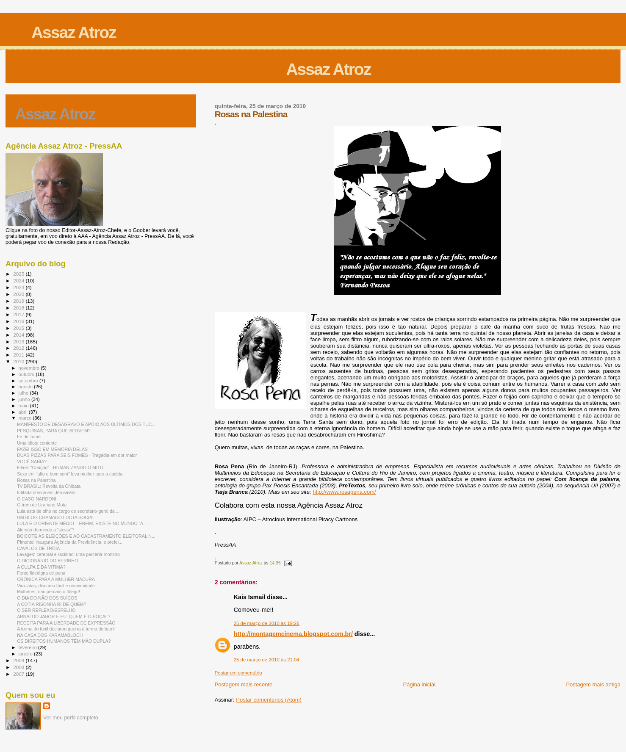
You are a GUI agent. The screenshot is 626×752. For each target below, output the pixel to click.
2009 (19, 660)
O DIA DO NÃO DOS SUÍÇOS (47, 597)
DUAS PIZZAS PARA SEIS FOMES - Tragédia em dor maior (77, 455)
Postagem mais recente (244, 684)
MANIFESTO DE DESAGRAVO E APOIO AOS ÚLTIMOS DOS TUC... (86, 424)
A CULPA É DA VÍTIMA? (41, 567)
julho (24, 392)
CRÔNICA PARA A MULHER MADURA (56, 579)
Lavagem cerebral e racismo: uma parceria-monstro (68, 554)
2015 (19, 328)
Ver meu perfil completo (70, 718)
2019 (19, 301)
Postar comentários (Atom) (269, 700)
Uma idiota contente (37, 442)
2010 (19, 361)
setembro (29, 380)
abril (24, 412)
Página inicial (419, 684)
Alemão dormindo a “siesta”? (45, 529)
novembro (30, 367)
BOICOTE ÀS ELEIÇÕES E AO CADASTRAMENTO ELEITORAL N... (86, 536)
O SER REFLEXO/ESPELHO (46, 610)
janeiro (26, 653)
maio (24, 405)
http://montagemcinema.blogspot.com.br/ (293, 633)
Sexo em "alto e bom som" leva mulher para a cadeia (69, 473)
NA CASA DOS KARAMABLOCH (50, 635)
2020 (19, 294)
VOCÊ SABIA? (32, 461)
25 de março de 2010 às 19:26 (266, 623)
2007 (19, 674)
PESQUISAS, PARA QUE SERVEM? (54, 430)
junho (25, 399)
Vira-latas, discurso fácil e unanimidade (56, 585)
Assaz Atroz (73, 32)
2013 (19, 341)
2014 (19, 334)
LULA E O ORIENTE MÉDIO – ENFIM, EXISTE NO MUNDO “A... (82, 523)
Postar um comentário (238, 672)
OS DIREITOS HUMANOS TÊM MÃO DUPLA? (64, 641)
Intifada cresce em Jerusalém (46, 492)
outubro (27, 374)
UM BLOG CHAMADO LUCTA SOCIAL (56, 517)
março (26, 417)
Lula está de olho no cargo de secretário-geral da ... (68, 511)
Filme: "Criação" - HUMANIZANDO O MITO (60, 467)
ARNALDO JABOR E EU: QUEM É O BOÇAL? (63, 616)
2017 (19, 314)
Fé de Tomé (29, 436)
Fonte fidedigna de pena (41, 572)
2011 (19, 354)
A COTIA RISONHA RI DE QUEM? (51, 604)
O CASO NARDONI (36, 498)
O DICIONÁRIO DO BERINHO (47, 560)
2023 (19, 287)
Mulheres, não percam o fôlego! (48, 591)
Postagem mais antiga (593, 684)
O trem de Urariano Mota (41, 504)
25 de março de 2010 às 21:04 (266, 659)
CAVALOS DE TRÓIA (38, 548)
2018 (19, 307)
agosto (26, 386)
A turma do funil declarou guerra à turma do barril (66, 628)
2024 (19, 280)
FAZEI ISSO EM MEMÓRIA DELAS (52, 449)
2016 (19, 321)
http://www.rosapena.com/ (344, 492)
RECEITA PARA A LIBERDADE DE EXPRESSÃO (66, 622)
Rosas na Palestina (36, 480)
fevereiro (28, 647)
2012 (19, 348)
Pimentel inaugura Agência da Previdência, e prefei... (69, 542)
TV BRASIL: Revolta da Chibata (48, 486)
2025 (19, 273)
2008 (19, 667)
